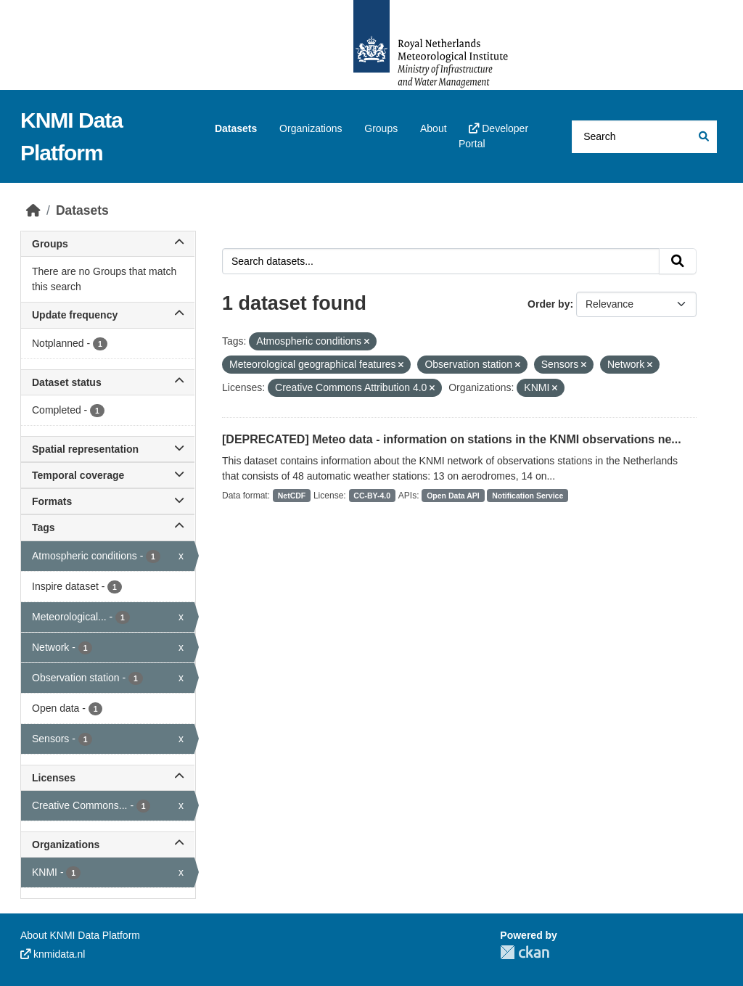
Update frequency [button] (108, 314)
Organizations (310, 128)
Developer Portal (493, 136)
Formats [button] (108, 501)
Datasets (236, 128)
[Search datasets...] (644, 136)
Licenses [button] (108, 777)
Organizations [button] (108, 844)
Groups (381, 128)
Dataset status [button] (108, 382)
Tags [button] (108, 527)
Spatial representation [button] (108, 449)
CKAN (524, 952)
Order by (549, 304)
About (433, 128)
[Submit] (702, 136)
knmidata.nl (52, 954)
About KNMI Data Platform (80, 935)
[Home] (33, 210)
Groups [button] (108, 243)
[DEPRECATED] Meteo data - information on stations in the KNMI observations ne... (451, 439)
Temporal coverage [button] (108, 475)
